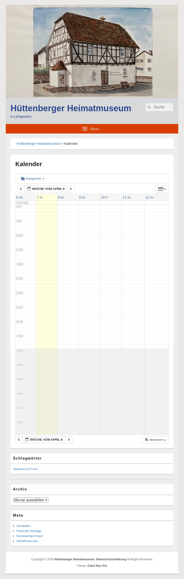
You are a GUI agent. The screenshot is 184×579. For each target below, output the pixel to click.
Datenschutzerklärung (111, 559)
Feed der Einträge (29, 531)
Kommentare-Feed (29, 536)
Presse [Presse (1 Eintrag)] (34, 469)
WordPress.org (27, 541)
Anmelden (24, 526)
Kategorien (32, 178)
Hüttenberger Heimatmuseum (71, 108)
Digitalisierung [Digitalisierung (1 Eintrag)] (21, 469)
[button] (155, 440)
